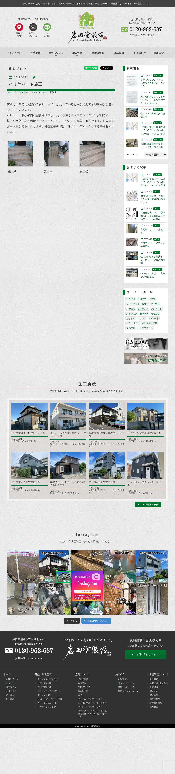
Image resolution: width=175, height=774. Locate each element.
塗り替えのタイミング (48, 679)
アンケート (156, 309)
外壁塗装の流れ (45, 683)
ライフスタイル (145, 328)
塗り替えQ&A (44, 695)
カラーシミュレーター (48, 703)
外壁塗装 (130, 299)
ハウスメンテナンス (47, 707)
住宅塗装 (155, 304)
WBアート (154, 318)
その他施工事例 (150, 504)
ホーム (7, 674)
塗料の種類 (83, 679)
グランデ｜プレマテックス (90, 707)
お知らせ (10, 683)
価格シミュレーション (128, 691)
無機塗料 (144, 313)
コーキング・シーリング (49, 691)
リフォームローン (126, 683)
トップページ (14, 52)
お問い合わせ (12, 679)
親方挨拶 (154, 687)
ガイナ (81, 695)
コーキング (143, 309)
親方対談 (154, 707)
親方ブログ (29, 92)
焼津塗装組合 (156, 703)
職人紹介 (154, 691)
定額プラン (123, 679)
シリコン (141, 318)
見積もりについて (126, 687)
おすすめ (130, 318)
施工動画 (119, 52)
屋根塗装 (141, 299)
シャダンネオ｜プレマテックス (92, 703)
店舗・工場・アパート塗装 (50, 699)
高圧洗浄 (146, 323)
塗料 (155, 323)
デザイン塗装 (84, 687)
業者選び (155, 313)
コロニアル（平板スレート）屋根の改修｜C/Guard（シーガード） (92, 714)
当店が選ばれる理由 (159, 683)
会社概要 (154, 679)
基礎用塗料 (83, 691)
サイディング (133, 304)
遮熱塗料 (130, 328)
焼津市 (152, 299)
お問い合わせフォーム (148, 654)
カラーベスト (133, 323)
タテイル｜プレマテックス (90, 699)
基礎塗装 (130, 309)
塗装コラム (98, 52)
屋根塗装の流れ (45, 687)
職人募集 (154, 695)
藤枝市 (145, 304)
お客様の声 (140, 52)
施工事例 (10, 695)
